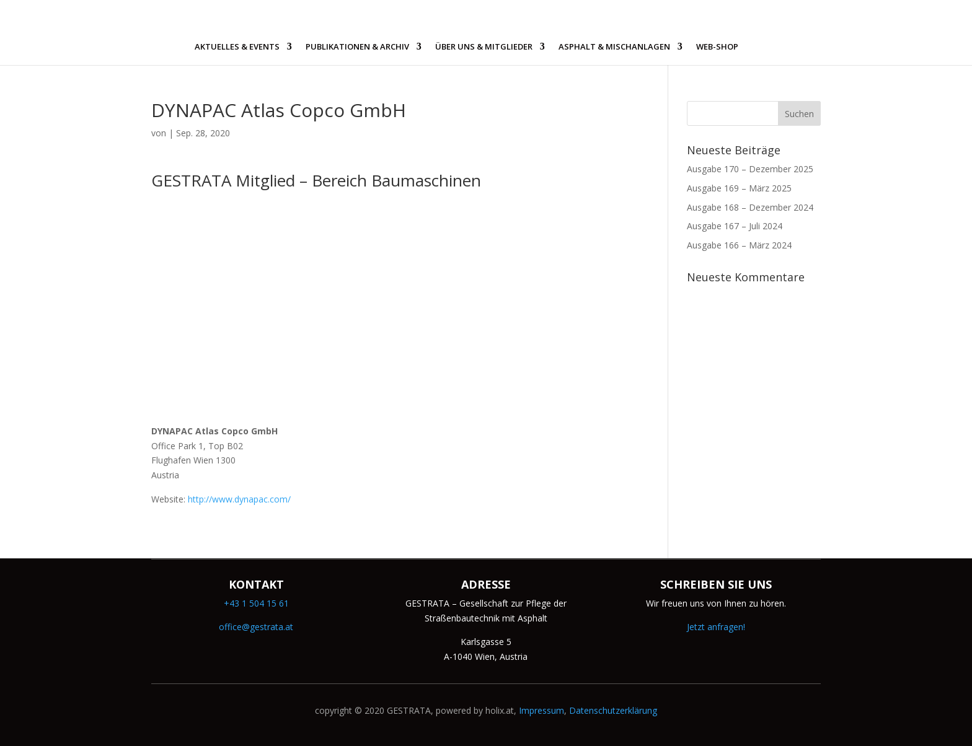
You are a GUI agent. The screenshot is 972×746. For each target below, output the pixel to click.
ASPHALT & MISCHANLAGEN (614, 47)
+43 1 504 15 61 (256, 603)
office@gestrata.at (256, 627)
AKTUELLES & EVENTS (237, 47)
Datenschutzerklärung (613, 710)
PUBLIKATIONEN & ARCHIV (357, 47)
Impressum (541, 710)
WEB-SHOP (717, 47)
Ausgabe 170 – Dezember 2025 (750, 169)
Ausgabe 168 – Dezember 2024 (750, 207)
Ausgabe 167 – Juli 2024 (734, 226)
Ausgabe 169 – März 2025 (739, 188)
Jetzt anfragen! (716, 627)
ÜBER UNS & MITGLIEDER (483, 47)
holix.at (499, 710)
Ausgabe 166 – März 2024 (739, 245)
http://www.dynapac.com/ (239, 499)
